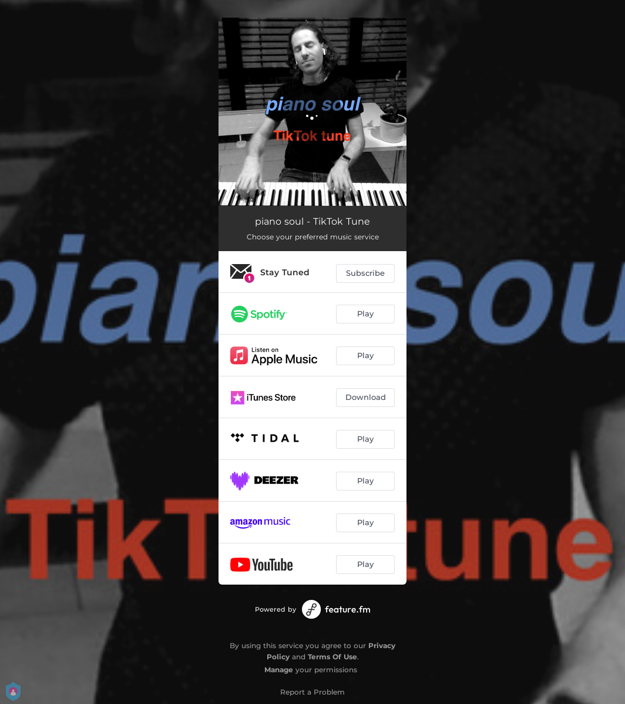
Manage (278, 669)
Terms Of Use (332, 656)
